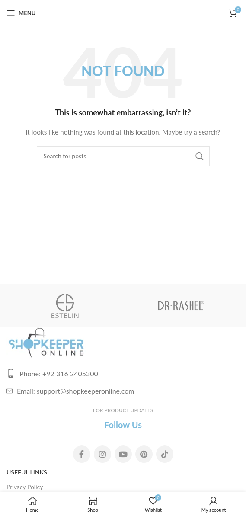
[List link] (123, 373)
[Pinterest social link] (144, 454)
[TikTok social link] (164, 454)
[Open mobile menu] (21, 13)
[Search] (123, 156)
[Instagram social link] (102, 454)
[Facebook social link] (81, 454)
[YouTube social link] (123, 454)
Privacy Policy (24, 486)
